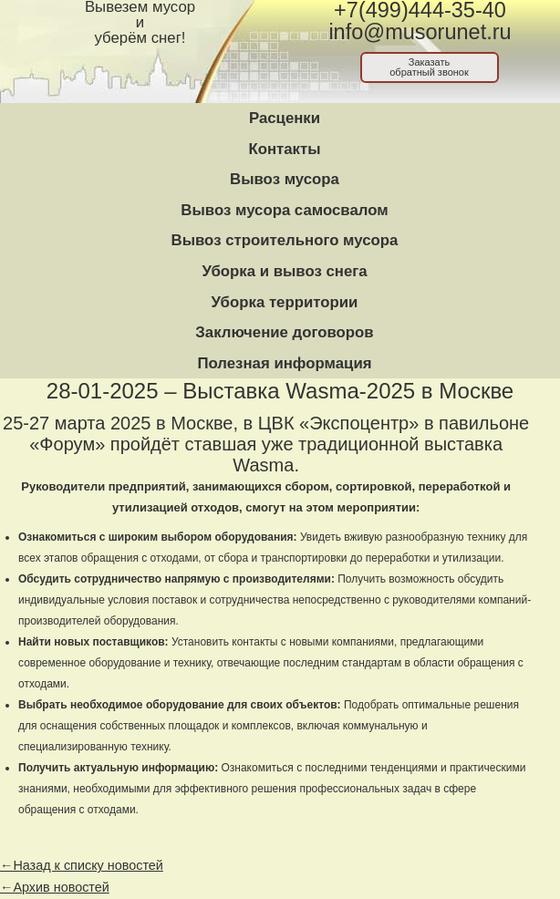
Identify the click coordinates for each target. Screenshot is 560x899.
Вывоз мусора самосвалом (284, 210)
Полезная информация (284, 363)
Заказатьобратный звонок (429, 67)
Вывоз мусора (284, 179)
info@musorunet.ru (419, 32)
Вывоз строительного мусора (285, 240)
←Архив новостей (54, 887)
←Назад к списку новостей (81, 865)
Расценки (284, 118)
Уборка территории (285, 302)
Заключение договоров (284, 332)
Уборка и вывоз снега (284, 271)
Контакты (284, 149)
